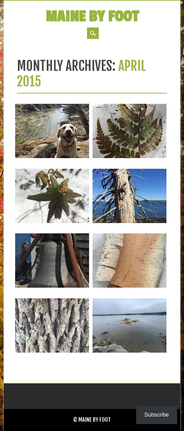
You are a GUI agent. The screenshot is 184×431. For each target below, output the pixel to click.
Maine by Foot (92, 17)
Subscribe (156, 415)
